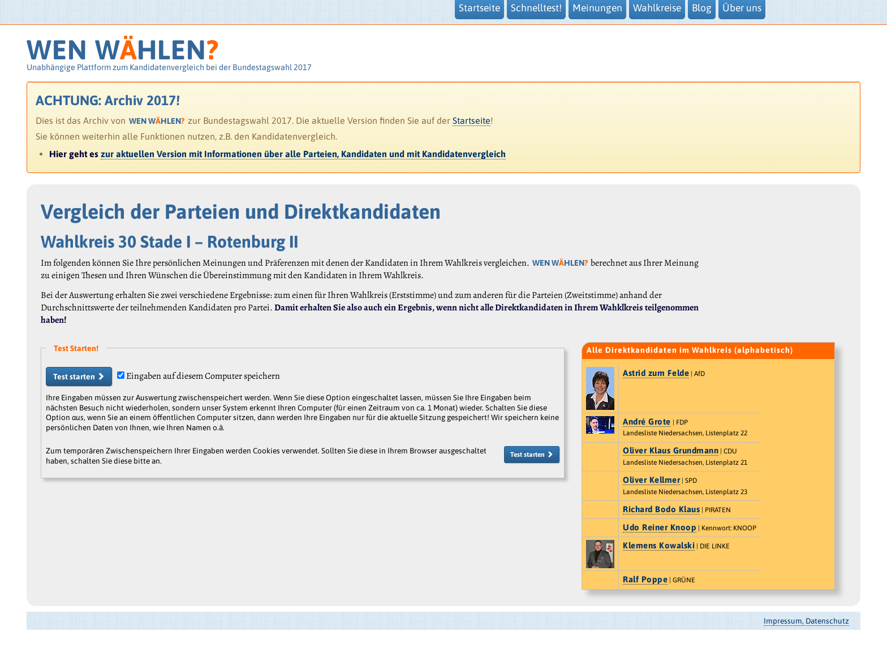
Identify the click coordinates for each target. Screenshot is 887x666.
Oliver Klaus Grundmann (670, 450)
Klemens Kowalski (659, 545)
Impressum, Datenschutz (806, 620)
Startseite (471, 120)
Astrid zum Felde (656, 373)
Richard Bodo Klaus (661, 509)
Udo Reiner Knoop (659, 527)
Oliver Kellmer (651, 480)
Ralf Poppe (645, 579)
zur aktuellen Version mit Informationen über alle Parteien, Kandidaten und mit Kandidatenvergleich (303, 154)
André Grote (647, 421)
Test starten (79, 376)
